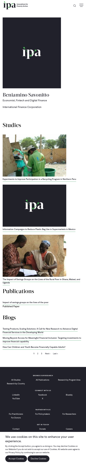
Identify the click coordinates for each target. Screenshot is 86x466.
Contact (15, 429)
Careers (69, 429)
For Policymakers (42, 414)
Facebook (42, 395)
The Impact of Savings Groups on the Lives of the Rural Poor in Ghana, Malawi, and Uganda (41, 281)
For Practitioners (16, 414)
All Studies (16, 380)
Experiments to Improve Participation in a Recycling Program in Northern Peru (39, 179)
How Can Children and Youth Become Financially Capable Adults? (34, 347)
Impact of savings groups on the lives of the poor (25, 302)
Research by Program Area (69, 380)
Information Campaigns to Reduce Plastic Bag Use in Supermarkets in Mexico (39, 229)
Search (76, 5)
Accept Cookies (16, 458)
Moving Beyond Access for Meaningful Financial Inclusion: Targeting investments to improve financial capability (42, 340)
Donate (42, 429)
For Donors (16, 418)
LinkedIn (16, 395)
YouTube (16, 398)
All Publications (42, 380)
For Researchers (69, 414)
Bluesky (69, 395)
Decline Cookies (38, 458)
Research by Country (16, 383)
